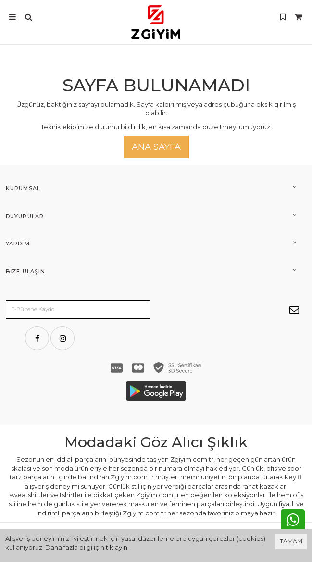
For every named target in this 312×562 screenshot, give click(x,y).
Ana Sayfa (156, 147)
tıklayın (116, 547)
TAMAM (291, 541)
